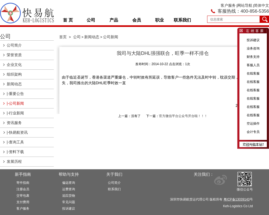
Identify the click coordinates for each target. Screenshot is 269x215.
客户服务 (228, 5)
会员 (136, 20)
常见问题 (68, 202)
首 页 (68, 20)
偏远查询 (68, 183)
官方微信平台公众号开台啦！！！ (183, 116)
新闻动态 (14, 84)
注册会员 (22, 189)
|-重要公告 (15, 93)
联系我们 (182, 20)
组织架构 (14, 74)
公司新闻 (110, 37)
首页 (63, 37)
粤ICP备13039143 (237, 199)
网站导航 (244, 5)
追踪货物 (68, 196)
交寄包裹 (22, 196)
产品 (113, 20)
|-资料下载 (15, 152)
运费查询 (68, 189)
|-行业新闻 (15, 113)
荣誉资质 (14, 55)
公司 (91, 20)
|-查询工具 (15, 142)
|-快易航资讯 (17, 132)
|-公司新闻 (15, 103)
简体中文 (261, 5)
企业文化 (14, 64)
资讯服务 (14, 123)
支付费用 (22, 202)
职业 (159, 20)
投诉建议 (68, 208)
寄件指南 (22, 183)
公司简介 (14, 45)
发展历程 (14, 161)
